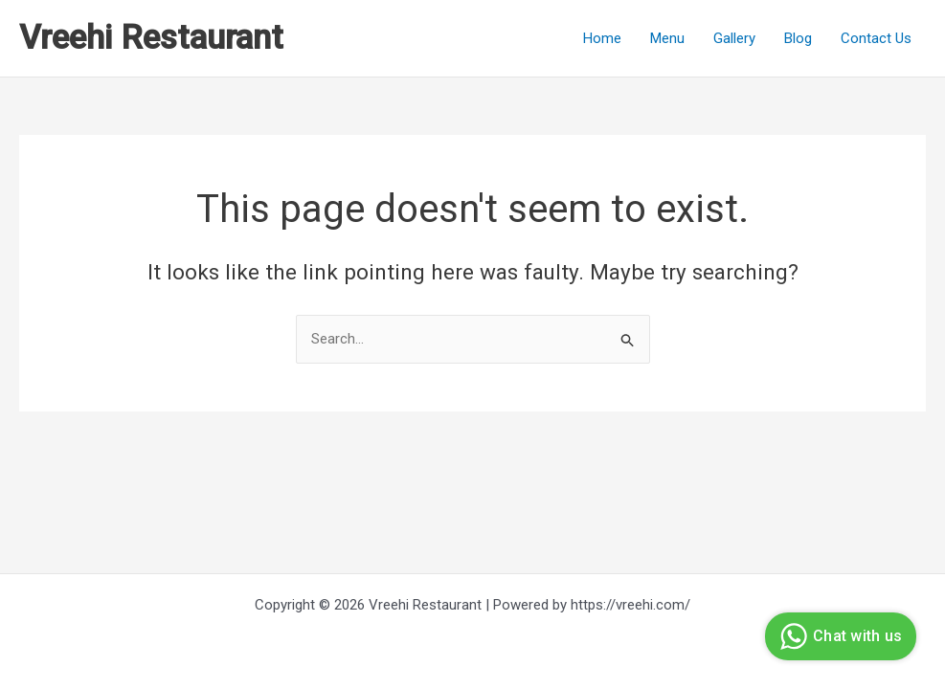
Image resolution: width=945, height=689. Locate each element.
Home (602, 38)
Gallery (734, 38)
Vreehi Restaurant (151, 37)
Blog (798, 38)
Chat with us (838, 636)
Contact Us (876, 38)
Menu (667, 38)
